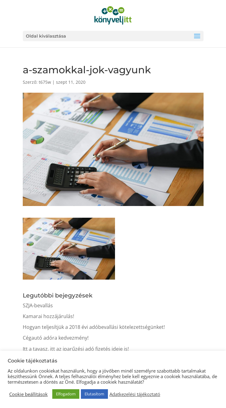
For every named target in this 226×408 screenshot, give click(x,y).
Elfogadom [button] (66, 394)
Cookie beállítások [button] (28, 394)
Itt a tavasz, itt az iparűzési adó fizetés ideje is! (76, 348)
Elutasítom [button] (94, 394)
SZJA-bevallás (38, 305)
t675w (45, 82)
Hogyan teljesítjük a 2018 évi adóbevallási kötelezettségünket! (94, 327)
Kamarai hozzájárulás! (48, 316)
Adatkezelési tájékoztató (134, 394)
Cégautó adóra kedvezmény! (56, 337)
